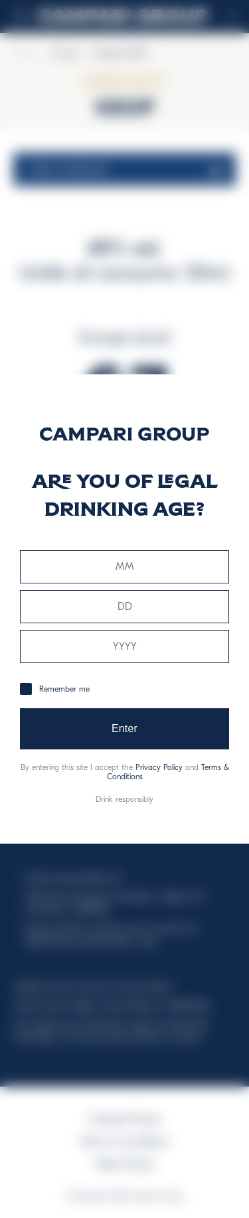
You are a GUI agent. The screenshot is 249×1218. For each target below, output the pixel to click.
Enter (124, 728)
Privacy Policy (159, 767)
